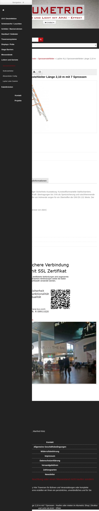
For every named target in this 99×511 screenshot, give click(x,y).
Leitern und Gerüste (9, 60)
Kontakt (18, 95)
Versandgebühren (50, 465)
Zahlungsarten (50, 470)
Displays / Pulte (7, 44)
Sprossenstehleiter (9, 66)
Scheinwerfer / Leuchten (11, 24)
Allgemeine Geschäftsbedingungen (50, 447)
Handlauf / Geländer (9, 34)
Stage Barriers (7, 50)
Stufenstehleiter (8, 71)
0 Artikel (49, 23)
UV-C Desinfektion (9, 19)
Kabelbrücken (7, 87)
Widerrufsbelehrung (50, 451)
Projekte (18, 101)
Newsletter (50, 474)
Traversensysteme (9, 39)
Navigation (18, 3)
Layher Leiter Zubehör (10, 81)
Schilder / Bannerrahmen (11, 29)
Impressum (50, 456)
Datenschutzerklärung (50, 460)
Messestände (6, 55)
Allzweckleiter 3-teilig (10, 76)
